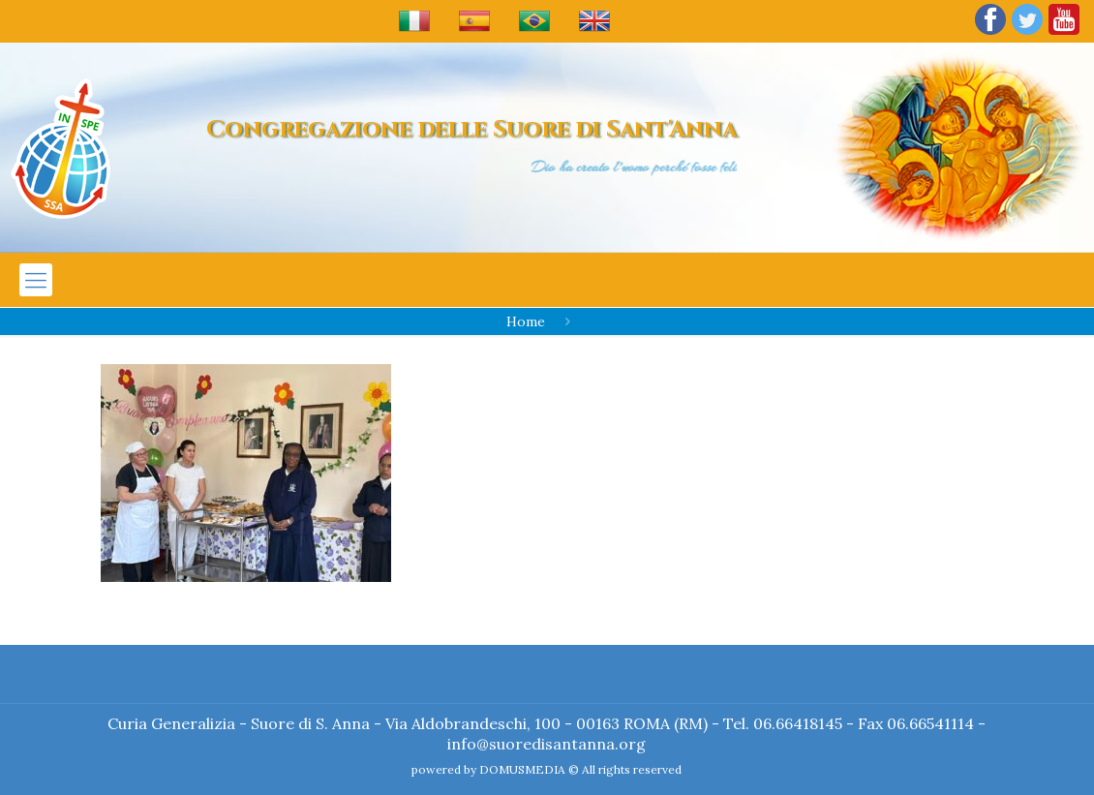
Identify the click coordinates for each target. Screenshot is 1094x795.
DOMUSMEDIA (522, 769)
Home (525, 321)
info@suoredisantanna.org (546, 743)
